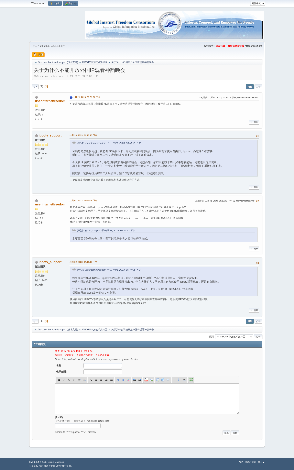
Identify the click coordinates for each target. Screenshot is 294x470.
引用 (254, 122)
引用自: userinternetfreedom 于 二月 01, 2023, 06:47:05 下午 (108, 269)
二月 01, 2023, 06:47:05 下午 (83, 200)
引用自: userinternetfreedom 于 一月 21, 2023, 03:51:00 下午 (108, 143)
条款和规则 (250, 462)
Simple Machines (56, 462)
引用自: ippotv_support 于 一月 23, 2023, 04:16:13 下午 (105, 230)
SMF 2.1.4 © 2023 (38, 462)
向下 (35, 86)
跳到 (211, 336)
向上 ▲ (261, 462)
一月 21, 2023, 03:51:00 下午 (86, 97)
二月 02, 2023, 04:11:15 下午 (83, 262)
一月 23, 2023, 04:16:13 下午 (83, 135)
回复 (250, 86)
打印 (258, 86)
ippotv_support (50, 135)
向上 (35, 321)
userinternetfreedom (50, 101)
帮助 (241, 462)
